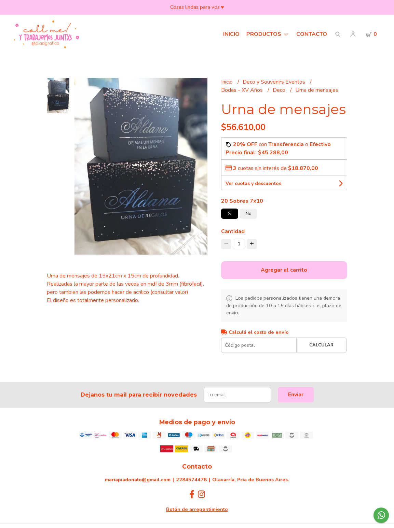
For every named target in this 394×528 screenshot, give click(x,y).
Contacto (311, 34)
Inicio (231, 34)
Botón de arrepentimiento (197, 509)
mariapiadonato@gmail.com (138, 479)
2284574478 (191, 479)
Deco (280, 90)
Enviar (295, 394)
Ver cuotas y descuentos (253, 183)
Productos (267, 34)
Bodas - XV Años (242, 90)
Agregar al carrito (284, 270)
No (249, 214)
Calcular (321, 345)
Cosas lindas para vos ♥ (197, 7)
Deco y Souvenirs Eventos (275, 82)
